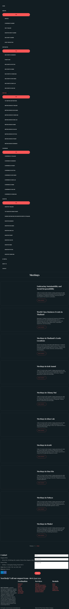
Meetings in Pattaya (45, 497)
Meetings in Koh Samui (46, 366)
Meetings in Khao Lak (46, 419)
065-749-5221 (7, 569)
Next (38, 546)
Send (37, 573)
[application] (7, 10)
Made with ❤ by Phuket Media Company (44, 608)
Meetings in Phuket (45, 524)
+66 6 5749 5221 (35, 578)
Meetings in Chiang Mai (46, 392)
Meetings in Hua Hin (45, 471)
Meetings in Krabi (44, 445)
